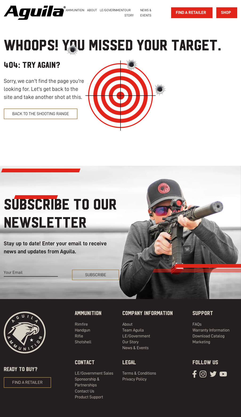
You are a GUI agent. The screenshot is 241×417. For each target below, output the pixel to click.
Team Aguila (133, 330)
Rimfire (81, 324)
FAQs (197, 324)
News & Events (135, 348)
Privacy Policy (134, 379)
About (127, 324)
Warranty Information (211, 330)
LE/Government (112, 10)
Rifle (79, 336)
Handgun (82, 330)
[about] (92, 10)
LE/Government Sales (94, 373)
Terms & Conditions (139, 373)
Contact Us (84, 391)
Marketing (201, 342)
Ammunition (75, 10)
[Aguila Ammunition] (35, 13)
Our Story (130, 342)
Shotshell (83, 342)
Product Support (89, 397)
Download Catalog (209, 336)
